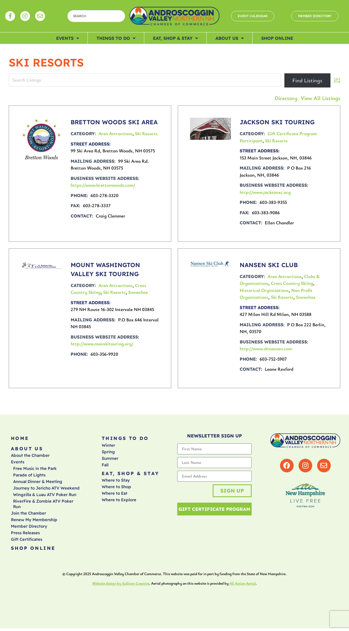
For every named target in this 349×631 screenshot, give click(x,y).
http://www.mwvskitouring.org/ (102, 343)
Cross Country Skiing (292, 283)
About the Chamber (30, 457)
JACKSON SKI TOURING (277, 122)
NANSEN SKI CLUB (269, 265)
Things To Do (116, 38)
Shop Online (277, 38)
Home (20, 439)
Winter (108, 446)
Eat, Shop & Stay (175, 38)
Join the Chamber (28, 515)
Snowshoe (138, 292)
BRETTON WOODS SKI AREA (114, 122)
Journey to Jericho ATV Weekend (46, 490)
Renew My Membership (34, 521)
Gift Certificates (26, 541)
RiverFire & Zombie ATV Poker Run (43, 505)
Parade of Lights (29, 476)
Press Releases (25, 534)
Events (67, 38)
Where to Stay (116, 482)
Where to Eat (114, 495)
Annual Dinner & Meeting (37, 483)
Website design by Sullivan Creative (120, 585)
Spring (108, 452)
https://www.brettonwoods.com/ (103, 185)
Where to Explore (119, 501)
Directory (286, 98)
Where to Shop (116, 488)
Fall (105, 465)
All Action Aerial (242, 585)
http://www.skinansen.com (266, 348)
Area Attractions (115, 133)
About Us (229, 38)
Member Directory (29, 528)
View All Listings (320, 98)
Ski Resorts (146, 133)
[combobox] (96, 16)
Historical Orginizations (264, 290)
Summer (110, 459)
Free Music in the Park (35, 470)
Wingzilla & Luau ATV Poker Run (44, 496)
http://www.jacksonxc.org (265, 192)
